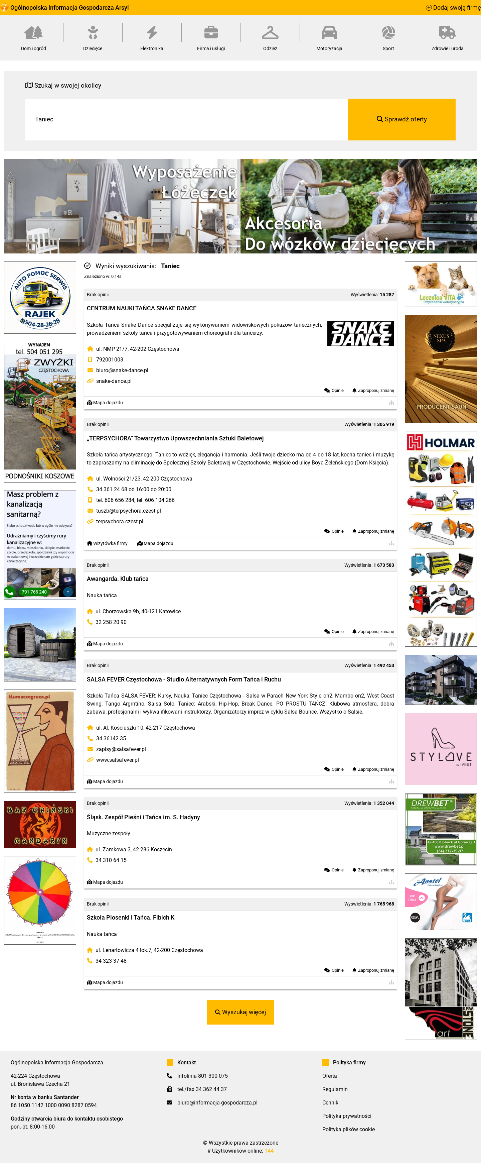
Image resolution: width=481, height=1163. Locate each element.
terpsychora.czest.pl (119, 521)
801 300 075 (213, 1076)
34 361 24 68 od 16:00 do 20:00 (133, 489)
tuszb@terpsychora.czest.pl (128, 511)
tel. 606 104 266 (156, 500)
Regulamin (335, 1089)
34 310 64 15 (111, 860)
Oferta (329, 1076)
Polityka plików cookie (348, 1129)
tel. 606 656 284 (115, 500)
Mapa (105, 403)
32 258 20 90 (111, 622)
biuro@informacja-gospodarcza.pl (217, 1102)
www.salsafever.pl (117, 760)
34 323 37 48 (111, 961)
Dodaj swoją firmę (453, 7)
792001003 (109, 359)
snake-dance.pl (114, 381)
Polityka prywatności (346, 1116)
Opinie (338, 390)
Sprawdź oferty (402, 119)
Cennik (330, 1102)
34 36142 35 (111, 738)
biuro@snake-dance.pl (122, 370)
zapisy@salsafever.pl (121, 749)
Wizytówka (107, 543)
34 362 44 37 (211, 1089)
